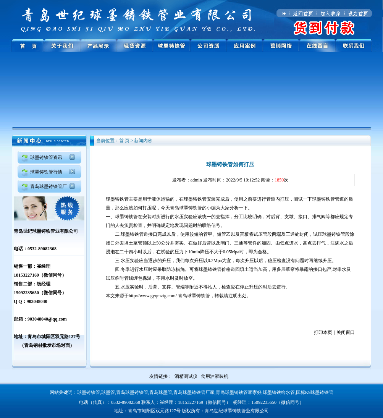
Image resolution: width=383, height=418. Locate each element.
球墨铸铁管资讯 (46, 157)
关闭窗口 (345, 332)
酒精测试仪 (186, 376)
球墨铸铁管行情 (46, 172)
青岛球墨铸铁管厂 (48, 186)
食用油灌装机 (214, 376)
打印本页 (323, 332)
